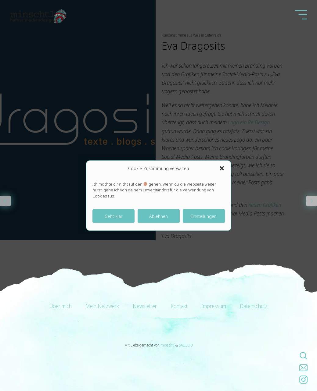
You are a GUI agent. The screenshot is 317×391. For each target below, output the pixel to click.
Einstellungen (204, 216)
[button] (222, 168)
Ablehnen (158, 216)
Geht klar (113, 216)
